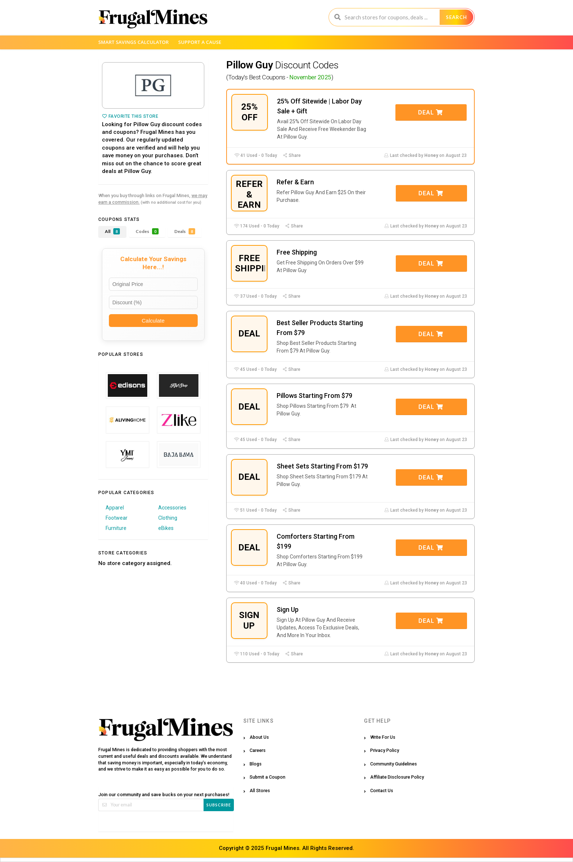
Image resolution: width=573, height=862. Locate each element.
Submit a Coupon (267, 777)
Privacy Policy (384, 750)
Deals (184, 231)
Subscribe (218, 804)
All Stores (260, 790)
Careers (258, 750)
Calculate (153, 320)
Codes (147, 231)
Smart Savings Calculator (133, 42)
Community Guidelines (393, 764)
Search (456, 17)
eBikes (166, 528)
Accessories (172, 508)
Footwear (117, 518)
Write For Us (382, 737)
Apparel (115, 508)
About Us (259, 737)
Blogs (256, 764)
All (112, 231)
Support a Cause (199, 42)
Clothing (167, 518)
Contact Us (381, 790)
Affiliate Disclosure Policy (397, 777)
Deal (430, 112)
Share (291, 155)
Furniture (116, 528)
